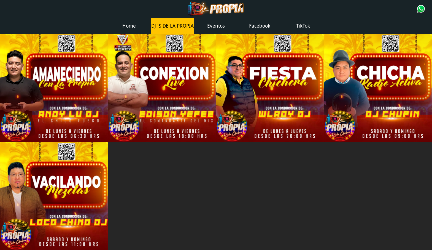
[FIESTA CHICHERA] (270, 88)
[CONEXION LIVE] (162, 88)
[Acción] (421, 8)
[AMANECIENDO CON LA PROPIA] (54, 88)
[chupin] (378, 88)
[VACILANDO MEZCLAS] (54, 196)
